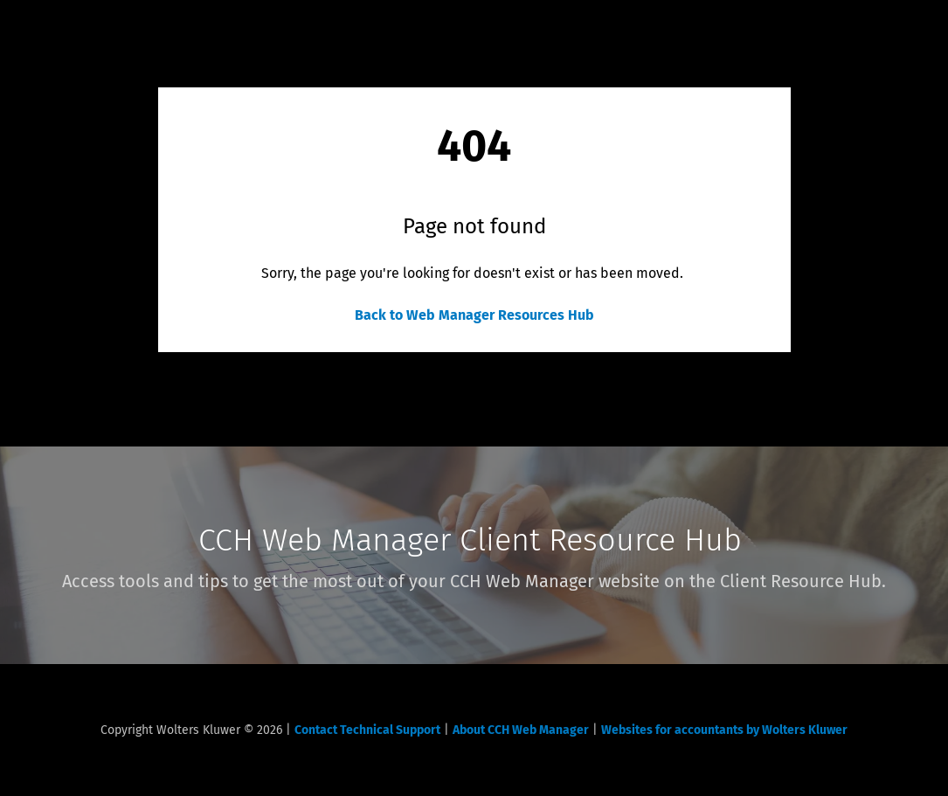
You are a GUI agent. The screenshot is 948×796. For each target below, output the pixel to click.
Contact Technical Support (367, 730)
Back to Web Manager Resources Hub (474, 315)
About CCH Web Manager (521, 730)
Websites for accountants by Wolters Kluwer (724, 730)
